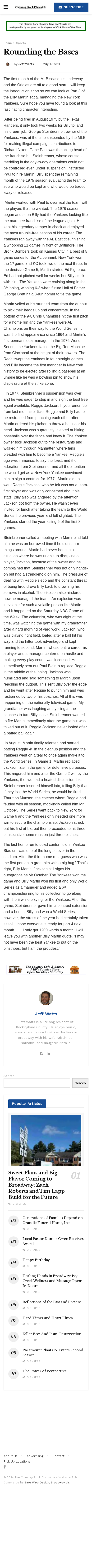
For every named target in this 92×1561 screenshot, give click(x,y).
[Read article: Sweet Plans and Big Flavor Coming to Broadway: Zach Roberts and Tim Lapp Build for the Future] (46, 1139)
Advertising (35, 1456)
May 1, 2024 (51, 64)
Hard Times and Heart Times (48, 1318)
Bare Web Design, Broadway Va (46, 1482)
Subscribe (71, 7)
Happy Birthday (36, 1260)
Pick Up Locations (17, 1461)
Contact (58, 1456)
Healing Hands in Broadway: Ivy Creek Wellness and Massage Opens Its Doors (53, 1281)
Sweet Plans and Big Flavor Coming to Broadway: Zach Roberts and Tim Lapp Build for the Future (36, 1185)
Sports (21, 43)
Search (9, 1076)
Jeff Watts (26, 64)
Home (8, 43)
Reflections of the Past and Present (52, 1302)
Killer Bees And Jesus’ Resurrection (52, 1334)
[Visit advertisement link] (46, 29)
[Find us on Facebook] (5, 1467)
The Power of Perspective (44, 1371)
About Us (11, 1456)
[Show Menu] (6, 7)
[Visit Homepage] (31, 7)
